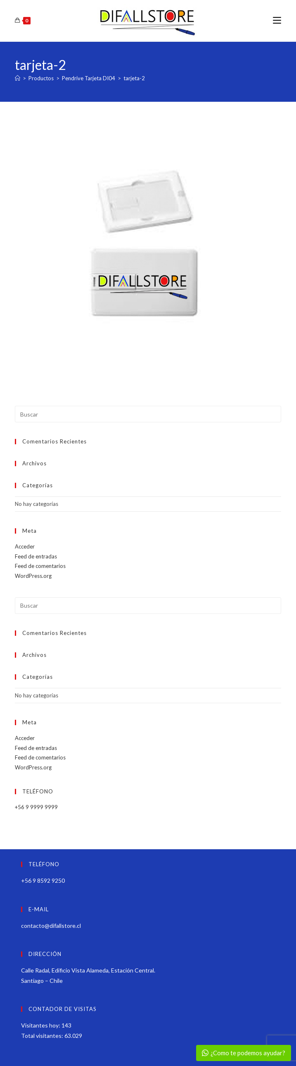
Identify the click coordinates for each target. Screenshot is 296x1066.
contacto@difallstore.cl (51, 925)
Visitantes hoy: (41, 1025)
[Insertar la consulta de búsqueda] (148, 414)
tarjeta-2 (134, 78)
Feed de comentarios (40, 566)
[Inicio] (17, 78)
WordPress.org (33, 576)
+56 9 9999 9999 (36, 807)
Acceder (25, 546)
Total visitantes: (42, 1035)
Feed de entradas (36, 556)
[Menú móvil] (277, 20)
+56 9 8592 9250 (43, 880)
